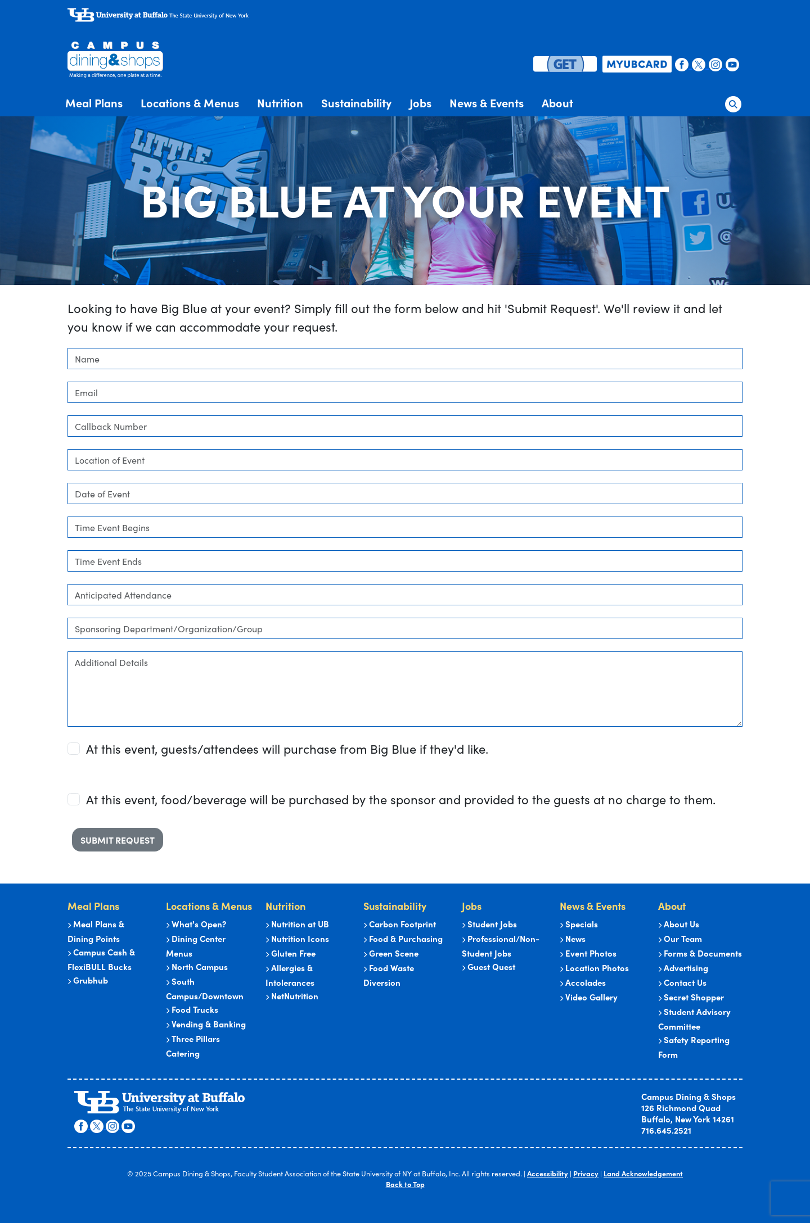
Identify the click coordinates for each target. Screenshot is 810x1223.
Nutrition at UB (297, 924)
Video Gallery (589, 997)
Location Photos (594, 967)
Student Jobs (489, 924)
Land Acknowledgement (643, 1173)
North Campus (197, 966)
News (573, 938)
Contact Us (682, 982)
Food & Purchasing (403, 938)
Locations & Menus (190, 102)
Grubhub (88, 980)
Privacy (585, 1173)
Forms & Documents (700, 953)
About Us (678, 924)
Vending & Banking (206, 1024)
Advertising (683, 967)
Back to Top (405, 1184)
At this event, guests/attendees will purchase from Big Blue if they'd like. (287, 748)
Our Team (680, 938)
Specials (579, 924)
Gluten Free (291, 953)
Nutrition (280, 102)
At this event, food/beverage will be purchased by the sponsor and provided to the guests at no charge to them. (401, 799)
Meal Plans (94, 102)
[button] (733, 102)
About (557, 102)
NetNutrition (292, 996)
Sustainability (356, 102)
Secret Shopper (691, 997)
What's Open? (196, 924)
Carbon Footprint (399, 924)
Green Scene (390, 953)
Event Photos (588, 953)
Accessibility (547, 1173)
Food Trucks (192, 1009)
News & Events (486, 102)
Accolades (583, 982)
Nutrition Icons (297, 938)
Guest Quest (488, 966)
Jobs (420, 102)
